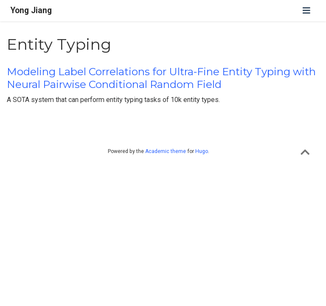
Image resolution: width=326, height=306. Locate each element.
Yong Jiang (31, 10)
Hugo (201, 151)
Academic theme (165, 151)
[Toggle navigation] (306, 10)
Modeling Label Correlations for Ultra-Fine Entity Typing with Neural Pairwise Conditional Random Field (161, 78)
